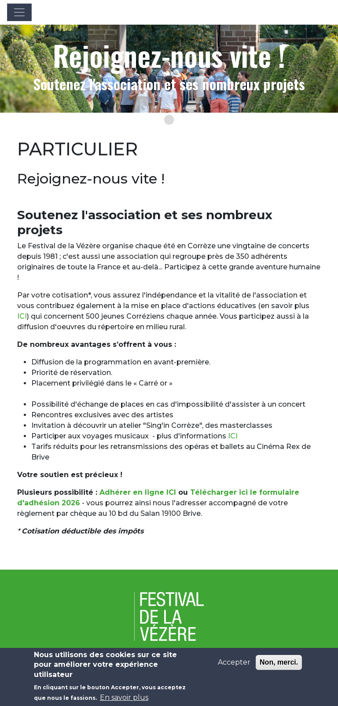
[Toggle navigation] (19, 12)
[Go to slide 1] (169, 120)
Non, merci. (279, 665)
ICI (22, 316)
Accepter (234, 666)
